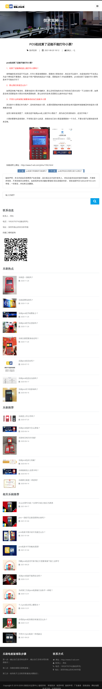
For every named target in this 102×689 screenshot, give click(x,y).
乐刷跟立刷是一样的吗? (28, 473)
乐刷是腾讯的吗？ (26, 293)
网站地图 (95, 679)
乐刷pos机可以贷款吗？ (28, 316)
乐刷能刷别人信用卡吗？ (29, 464)
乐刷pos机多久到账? (27, 454)
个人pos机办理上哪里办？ (29, 598)
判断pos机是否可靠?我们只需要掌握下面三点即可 (39, 555)
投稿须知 (86, 679)
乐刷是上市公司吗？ (27, 410)
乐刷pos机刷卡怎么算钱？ (29, 421)
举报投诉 (51, 679)
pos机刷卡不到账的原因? (29, 540)
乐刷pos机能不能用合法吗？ (30, 569)
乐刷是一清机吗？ (26, 271)
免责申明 (60, 679)
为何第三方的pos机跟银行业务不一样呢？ (36, 584)
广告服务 (77, 679)
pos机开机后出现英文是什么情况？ (70, 171)
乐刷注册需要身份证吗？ (29, 332)
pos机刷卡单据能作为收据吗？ (36, 171)
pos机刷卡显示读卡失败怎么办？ (32, 526)
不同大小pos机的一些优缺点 (30, 627)
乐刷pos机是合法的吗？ (28, 372)
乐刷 (51, 28)
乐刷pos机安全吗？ (27, 354)
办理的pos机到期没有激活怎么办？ (33, 613)
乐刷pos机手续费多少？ (28, 307)
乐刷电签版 (56, 682)
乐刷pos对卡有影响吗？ (28, 383)
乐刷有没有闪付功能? (27, 431)
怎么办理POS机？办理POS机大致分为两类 (36, 496)
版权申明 (69, 679)
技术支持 (59, 28)
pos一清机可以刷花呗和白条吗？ (32, 511)
